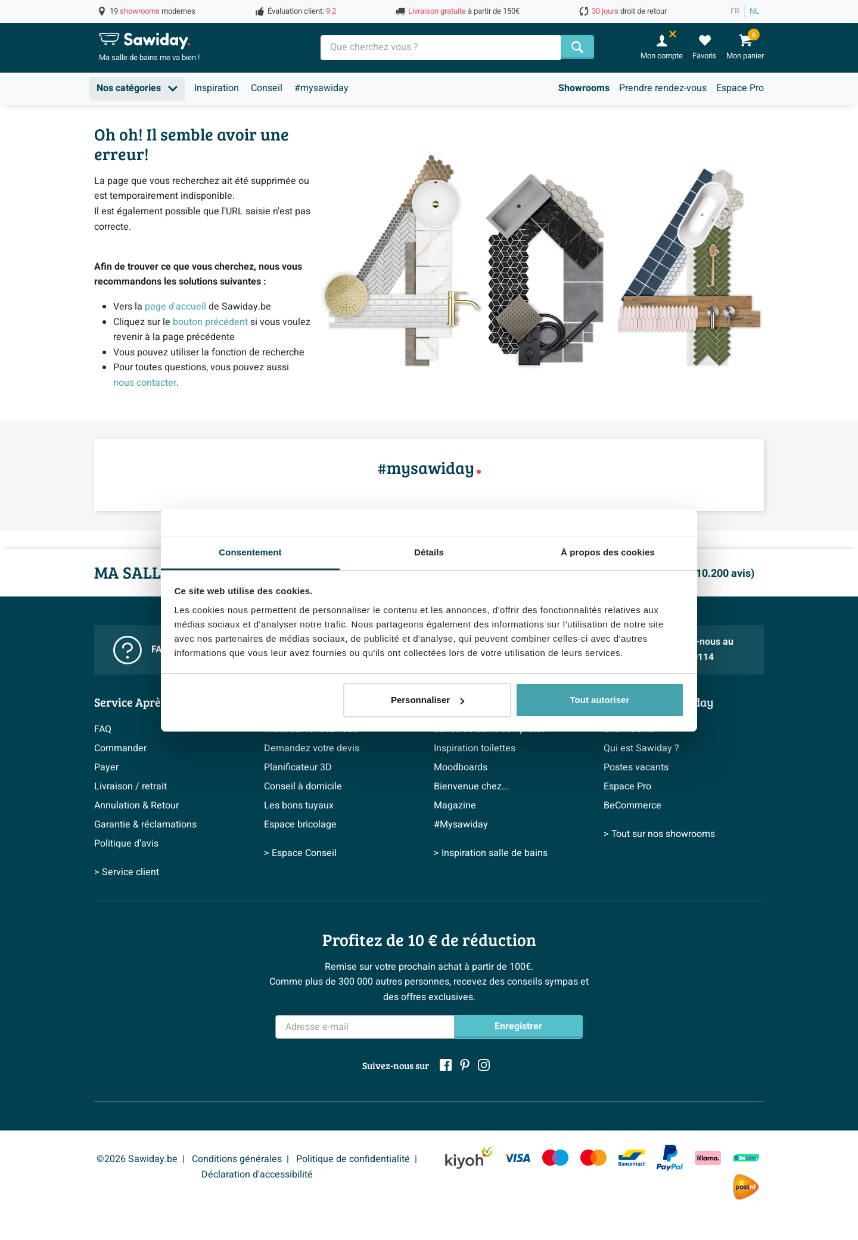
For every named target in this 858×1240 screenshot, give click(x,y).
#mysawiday (321, 88)
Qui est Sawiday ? (641, 748)
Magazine (455, 805)
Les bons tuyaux (299, 805)
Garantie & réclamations (145, 824)
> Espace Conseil (300, 853)
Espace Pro (740, 88)
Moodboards (460, 767)
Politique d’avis (126, 843)
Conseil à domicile (303, 786)
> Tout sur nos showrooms (659, 834)
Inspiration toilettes (474, 748)
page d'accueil (175, 306)
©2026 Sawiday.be (137, 1159)
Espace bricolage (300, 824)
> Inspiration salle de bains (491, 853)
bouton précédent (210, 322)
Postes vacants (636, 767)
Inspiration (216, 88)
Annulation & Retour (136, 805)
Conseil (266, 88)
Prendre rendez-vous (663, 88)
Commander (120, 748)
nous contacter (144, 383)
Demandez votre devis (311, 748)
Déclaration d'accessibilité (257, 1174)
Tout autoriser (600, 700)
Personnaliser (427, 700)
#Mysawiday (461, 824)
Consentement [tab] (250, 552)
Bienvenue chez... (471, 786)
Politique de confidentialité (353, 1159)
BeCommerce (632, 805)
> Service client (126, 872)
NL (754, 11)
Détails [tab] (429, 552)
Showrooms (584, 88)
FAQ (102, 729)
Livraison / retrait (130, 786)
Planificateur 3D (298, 767)
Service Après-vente (146, 702)
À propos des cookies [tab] (608, 552)
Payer (106, 767)
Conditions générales (237, 1159)
